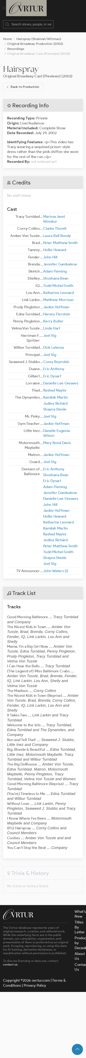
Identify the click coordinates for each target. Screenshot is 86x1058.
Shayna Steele (55, 405)
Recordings (15, 45)
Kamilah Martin (55, 393)
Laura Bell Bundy (57, 231)
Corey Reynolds (56, 358)
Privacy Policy (35, 981)
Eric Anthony (53, 365)
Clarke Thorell (54, 224)
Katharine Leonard (58, 288)
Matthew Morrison (58, 296)
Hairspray (21, 64)
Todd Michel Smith (58, 281)
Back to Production (22, 83)
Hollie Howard (54, 246)
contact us (10, 960)
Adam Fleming (55, 267)
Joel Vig (49, 331)
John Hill (50, 253)
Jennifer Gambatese (60, 260)
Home (7, 35)
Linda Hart (51, 324)
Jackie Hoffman (56, 303)
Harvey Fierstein (56, 310)
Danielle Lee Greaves (60, 379)
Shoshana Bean (56, 274)
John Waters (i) (55, 567)
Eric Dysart (52, 372)
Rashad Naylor (55, 386)
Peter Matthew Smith (60, 239)
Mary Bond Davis (57, 439)
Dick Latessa (53, 343)
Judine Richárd (55, 399)
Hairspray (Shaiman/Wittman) (38, 35)
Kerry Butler (53, 317)
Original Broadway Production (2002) (35, 40)
